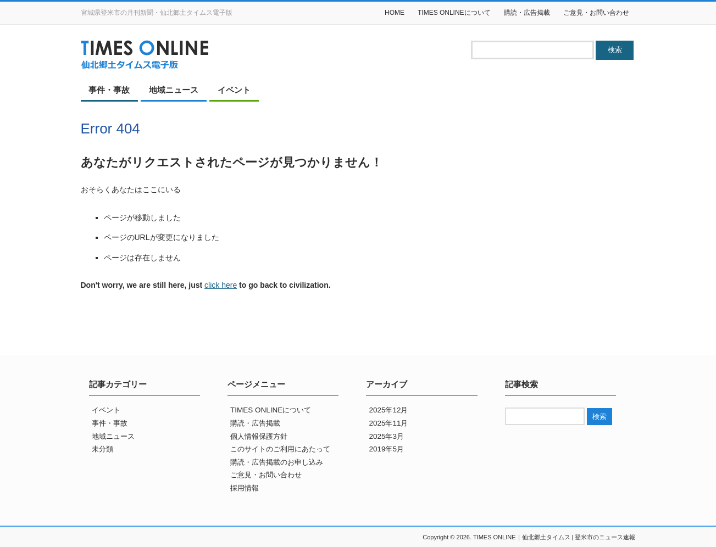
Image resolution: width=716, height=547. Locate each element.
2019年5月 (386, 449)
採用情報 (244, 488)
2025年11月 (388, 423)
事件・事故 (109, 89)
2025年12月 (388, 410)
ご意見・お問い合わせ (596, 12)
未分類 (102, 449)
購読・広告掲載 (527, 12)
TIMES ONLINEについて (454, 12)
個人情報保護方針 (258, 436)
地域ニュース (173, 89)
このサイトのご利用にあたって (280, 449)
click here (220, 285)
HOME (394, 12)
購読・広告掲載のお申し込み (276, 462)
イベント (234, 89)
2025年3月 (386, 436)
